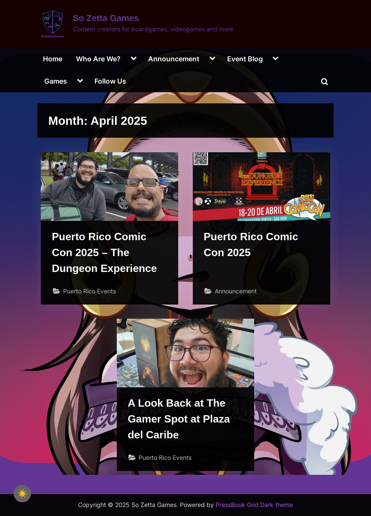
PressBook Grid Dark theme (254, 504)
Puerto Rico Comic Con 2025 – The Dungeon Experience (105, 253)
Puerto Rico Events (89, 291)
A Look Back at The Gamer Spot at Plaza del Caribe (179, 420)
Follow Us (110, 81)
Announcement (173, 58)
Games (55, 81)
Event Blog (245, 58)
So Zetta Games (106, 18)
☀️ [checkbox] (22, 493)
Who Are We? (98, 58)
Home (52, 58)
